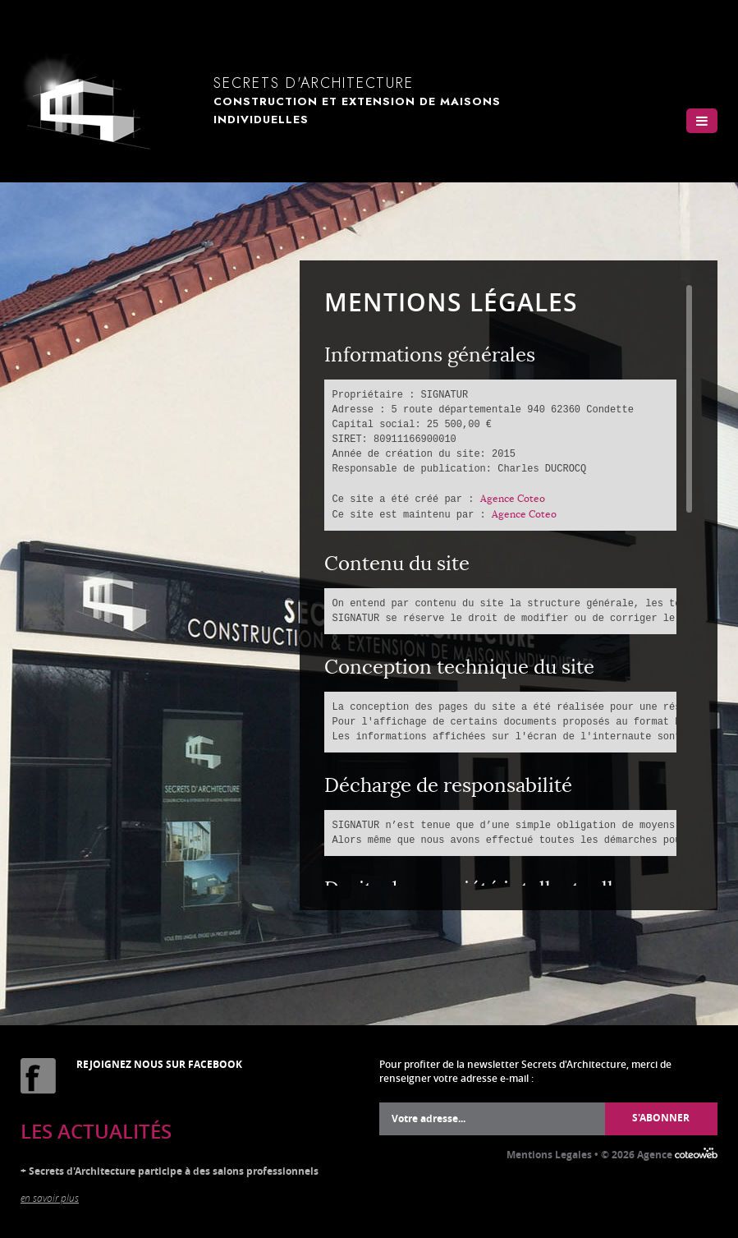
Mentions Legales (549, 1155)
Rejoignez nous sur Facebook (159, 1064)
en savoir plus (50, 1197)
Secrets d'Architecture (395, 100)
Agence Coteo (512, 498)
